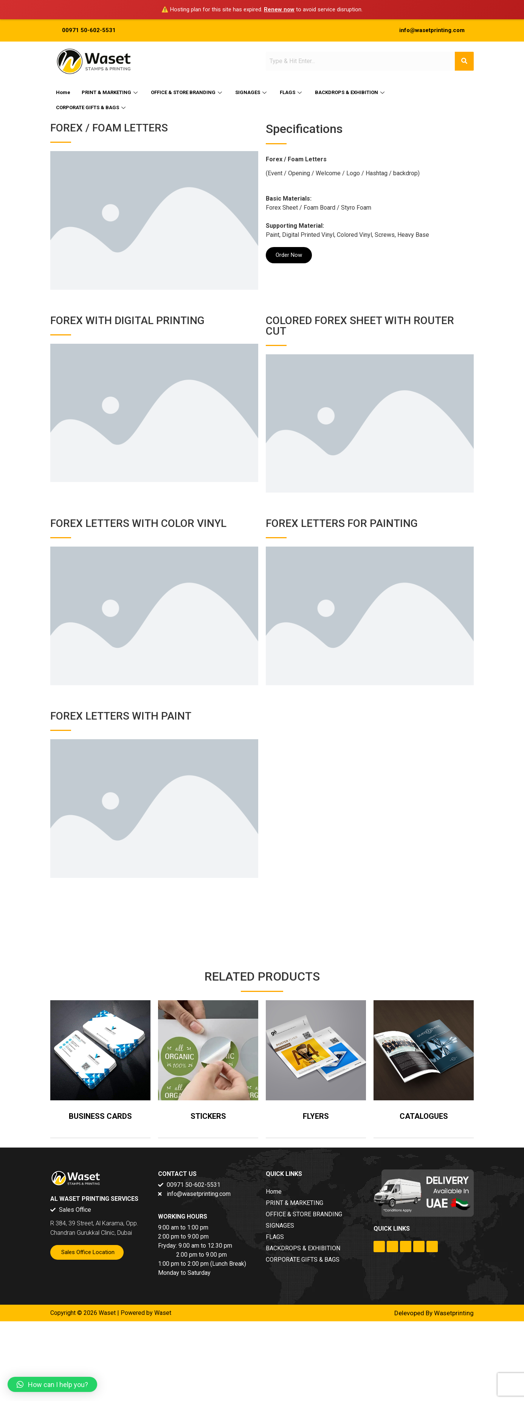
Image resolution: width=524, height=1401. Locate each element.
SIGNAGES (251, 92)
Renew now (279, 9)
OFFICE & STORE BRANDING (187, 92)
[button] (52, 1384)
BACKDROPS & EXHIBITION (350, 92)
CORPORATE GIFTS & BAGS (91, 107)
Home (63, 92)
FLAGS (292, 92)
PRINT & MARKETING (111, 92)
